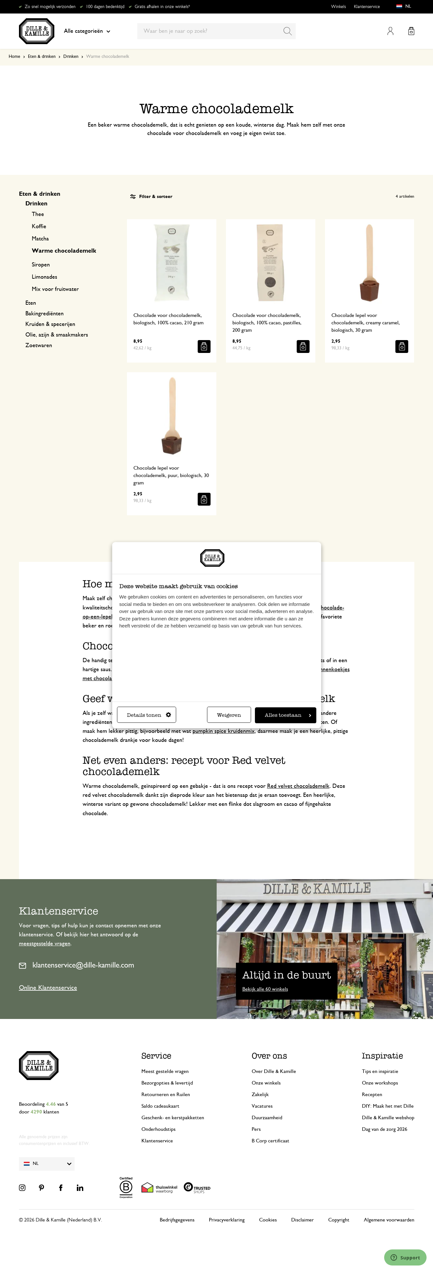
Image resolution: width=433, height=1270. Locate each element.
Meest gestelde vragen (165, 1071)
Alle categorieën (87, 31)
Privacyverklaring (227, 1219)
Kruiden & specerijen (50, 324)
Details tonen (149, 715)
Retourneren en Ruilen (165, 1094)
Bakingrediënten (44, 314)
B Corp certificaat (270, 1140)
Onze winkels (266, 1082)
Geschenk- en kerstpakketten (172, 1117)
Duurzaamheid (267, 1117)
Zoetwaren (38, 345)
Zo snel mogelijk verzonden (50, 7)
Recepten (372, 1094)
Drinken (70, 56)
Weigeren (229, 715)
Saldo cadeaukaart (160, 1106)
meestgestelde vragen (44, 944)
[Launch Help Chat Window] (405, 1257)
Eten (30, 303)
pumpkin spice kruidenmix (224, 731)
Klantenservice (367, 7)
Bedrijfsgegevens (177, 1219)
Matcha (40, 239)
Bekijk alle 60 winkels (265, 989)
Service (156, 1055)
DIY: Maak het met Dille (388, 1106)
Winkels (338, 7)
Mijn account (390, 31)
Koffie (39, 227)
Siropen (41, 265)
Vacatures (262, 1106)
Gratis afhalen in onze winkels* (162, 7)
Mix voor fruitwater (55, 289)
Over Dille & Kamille (274, 1071)
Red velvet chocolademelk (298, 786)
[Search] (288, 31)
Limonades (44, 277)
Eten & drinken (42, 56)
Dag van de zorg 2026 (384, 1129)
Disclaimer (302, 1219)
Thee (38, 214)
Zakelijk (260, 1094)
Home (14, 56)
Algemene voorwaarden (389, 1219)
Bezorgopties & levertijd (167, 1082)
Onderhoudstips (158, 1129)
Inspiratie (382, 1055)
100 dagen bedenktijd (105, 7)
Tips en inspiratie (380, 1071)
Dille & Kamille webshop (388, 1117)
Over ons (269, 1055)
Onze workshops (380, 1082)
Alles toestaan (288, 715)
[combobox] (216, 31)
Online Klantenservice (48, 988)
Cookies (268, 1219)
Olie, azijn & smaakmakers (56, 335)
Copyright (338, 1219)
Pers (256, 1129)
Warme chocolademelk (64, 251)
